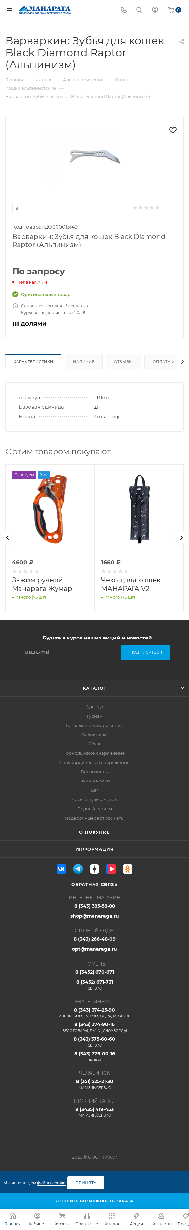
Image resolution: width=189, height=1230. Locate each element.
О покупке (94, 832)
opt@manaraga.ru (94, 949)
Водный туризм (94, 808)
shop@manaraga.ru (94, 916)
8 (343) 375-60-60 (94, 1042)
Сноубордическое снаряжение (94, 762)
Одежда (94, 706)
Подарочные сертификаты (94, 818)
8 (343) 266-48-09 (95, 939)
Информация (94, 849)
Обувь (94, 743)
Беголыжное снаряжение (94, 725)
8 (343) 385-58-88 (94, 906)
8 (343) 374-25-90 (94, 1013)
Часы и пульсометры (95, 799)
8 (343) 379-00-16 (94, 1057)
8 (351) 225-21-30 (94, 1084)
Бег (94, 790)
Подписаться (146, 652)
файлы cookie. (51, 1182)
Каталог (95, 688)
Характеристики (33, 361)
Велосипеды (95, 771)
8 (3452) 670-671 (94, 972)
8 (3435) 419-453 (94, 1112)
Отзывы (123, 361)
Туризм (94, 716)
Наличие (83, 361)
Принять (85, 1182)
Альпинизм (94, 734)
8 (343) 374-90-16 (94, 1027)
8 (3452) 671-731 (94, 985)
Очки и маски (94, 780)
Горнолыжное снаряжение (94, 753)
